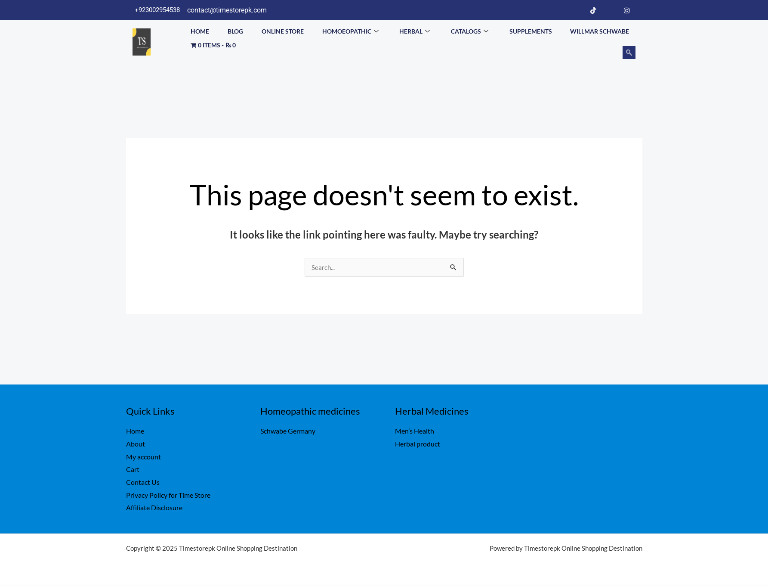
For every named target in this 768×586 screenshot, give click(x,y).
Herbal (414, 30)
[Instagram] (626, 10)
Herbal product (417, 444)
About (135, 444)
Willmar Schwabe (599, 30)
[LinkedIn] (610, 10)
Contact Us (143, 482)
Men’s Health (414, 431)
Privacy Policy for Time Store (168, 495)
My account (143, 457)
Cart (132, 469)
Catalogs (469, 30)
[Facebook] (576, 10)
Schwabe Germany (287, 431)
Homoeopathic (350, 30)
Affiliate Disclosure (154, 508)
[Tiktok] (593, 10)
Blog (235, 30)
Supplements (530, 30)
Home (200, 30)
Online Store (283, 30)
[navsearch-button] (629, 52)
